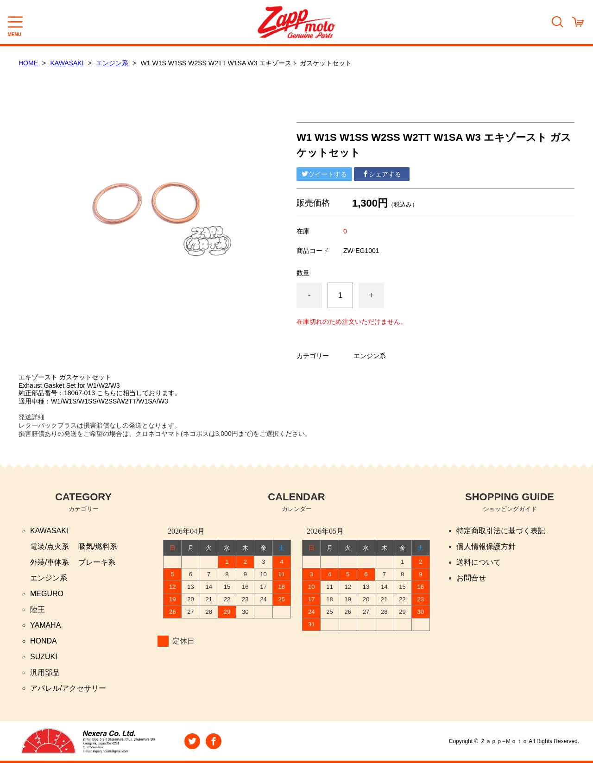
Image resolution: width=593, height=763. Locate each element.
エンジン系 (112, 63)
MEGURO (46, 594)
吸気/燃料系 (97, 546)
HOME (28, 63)
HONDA (43, 641)
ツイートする (324, 174)
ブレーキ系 (96, 562)
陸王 (37, 609)
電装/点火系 (49, 546)
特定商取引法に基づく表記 (500, 531)
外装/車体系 (49, 562)
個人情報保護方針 (486, 546)
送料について (478, 562)
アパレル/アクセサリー (68, 688)
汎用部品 (45, 672)
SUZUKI (43, 657)
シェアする (381, 174)
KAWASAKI (67, 63)
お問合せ (471, 578)
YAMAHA (45, 625)
